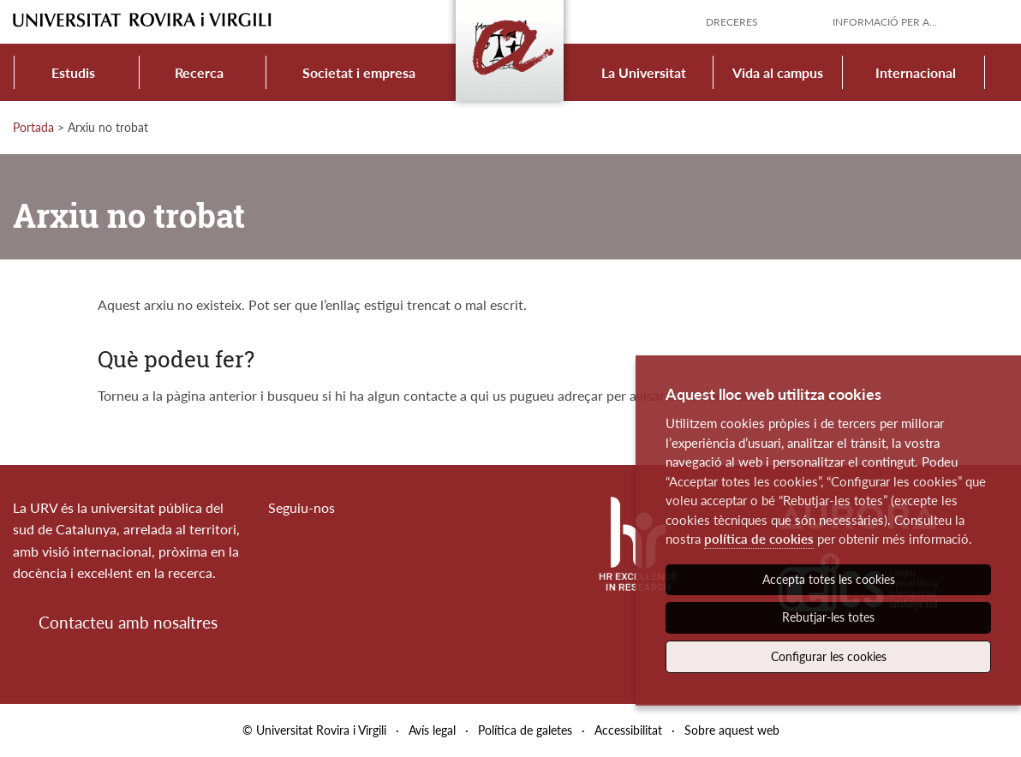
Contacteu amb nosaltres (128, 622)
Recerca (199, 72)
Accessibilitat (628, 730)
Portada (33, 127)
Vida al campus (777, 72)
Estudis (73, 72)
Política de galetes (525, 730)
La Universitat (643, 72)
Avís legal (432, 730)
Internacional (915, 72)
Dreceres (732, 21)
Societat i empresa (358, 72)
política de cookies (759, 538)
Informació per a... (885, 21)
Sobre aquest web (731, 730)
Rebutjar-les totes (828, 617)
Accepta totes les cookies (828, 579)
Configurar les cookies (829, 656)
